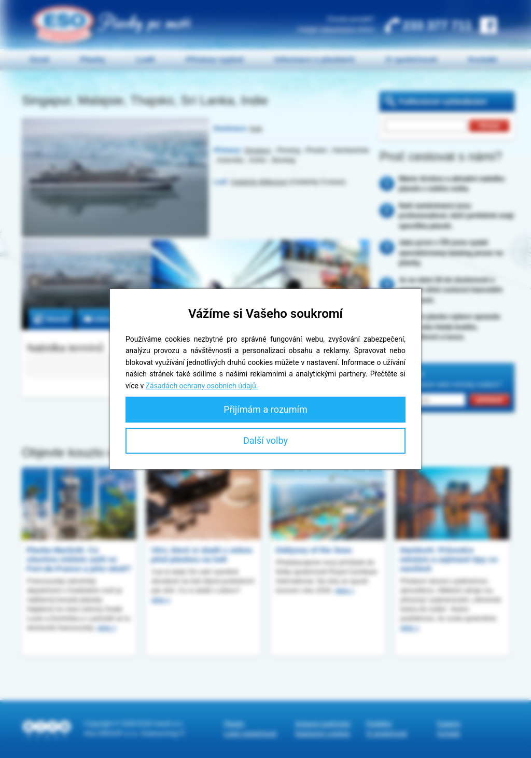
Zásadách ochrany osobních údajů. (202, 386)
